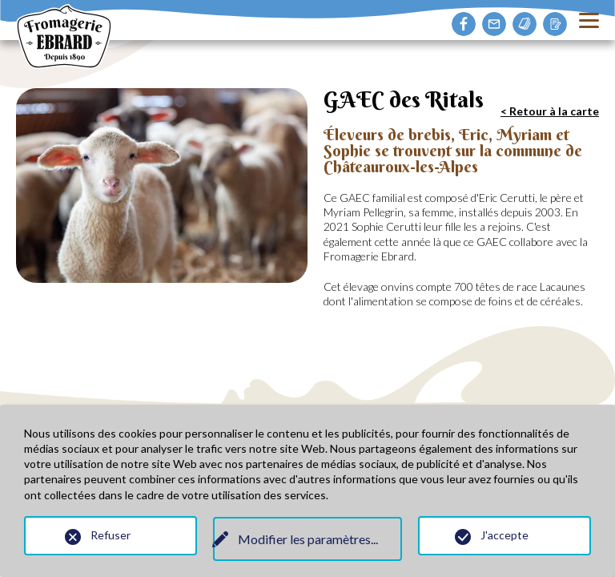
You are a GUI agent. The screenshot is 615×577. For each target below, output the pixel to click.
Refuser (110, 535)
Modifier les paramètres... (308, 539)
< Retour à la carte (549, 111)
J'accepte (504, 535)
